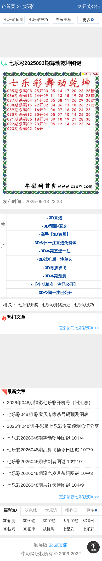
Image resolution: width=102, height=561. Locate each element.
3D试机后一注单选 (55, 259)
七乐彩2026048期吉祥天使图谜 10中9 (45, 485)
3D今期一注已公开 (55, 292)
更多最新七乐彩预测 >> (79, 497)
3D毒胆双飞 (55, 268)
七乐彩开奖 (28, 305)
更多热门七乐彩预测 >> (79, 328)
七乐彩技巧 (38, 20)
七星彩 (68, 529)
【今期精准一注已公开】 (55, 284)
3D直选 (55, 218)
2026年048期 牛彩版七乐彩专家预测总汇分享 (53, 426)
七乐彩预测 (13, 20)
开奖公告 (89, 6)
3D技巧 (9, 529)
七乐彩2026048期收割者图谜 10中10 (44, 461)
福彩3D (10, 510)
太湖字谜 (70, 521)
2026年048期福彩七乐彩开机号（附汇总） (50, 402)
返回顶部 (58, 545)
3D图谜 (29, 521)
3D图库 (29, 529)
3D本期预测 (55, 276)
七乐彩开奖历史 (56, 305)
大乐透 (51, 510)
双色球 (31, 510)
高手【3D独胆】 (55, 234)
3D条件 (89, 521)
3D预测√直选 (56, 226)
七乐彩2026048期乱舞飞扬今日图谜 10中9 (50, 449)
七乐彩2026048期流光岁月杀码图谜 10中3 (50, 473)
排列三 (71, 510)
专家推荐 (63, 20)
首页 (8, 6)
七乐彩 (25, 6)
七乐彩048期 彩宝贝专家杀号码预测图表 (48, 414)
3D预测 (9, 521)
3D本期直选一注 (55, 251)
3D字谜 (49, 521)
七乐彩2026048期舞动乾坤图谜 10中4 (45, 437)
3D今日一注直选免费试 (55, 243)
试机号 (48, 529)
